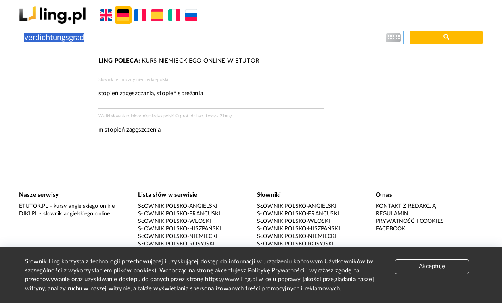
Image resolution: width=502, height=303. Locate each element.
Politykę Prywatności (276, 271)
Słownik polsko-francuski (179, 214)
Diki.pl (28, 214)
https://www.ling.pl (232, 279)
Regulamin (392, 214)
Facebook (390, 229)
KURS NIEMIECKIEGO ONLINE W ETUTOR (178, 61)
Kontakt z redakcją (406, 206)
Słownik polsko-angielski (178, 206)
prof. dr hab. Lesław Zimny (206, 116)
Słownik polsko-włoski (174, 221)
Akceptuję (432, 266)
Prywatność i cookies (410, 221)
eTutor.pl (33, 206)
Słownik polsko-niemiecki (178, 236)
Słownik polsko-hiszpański (179, 229)
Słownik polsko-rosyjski (176, 244)
